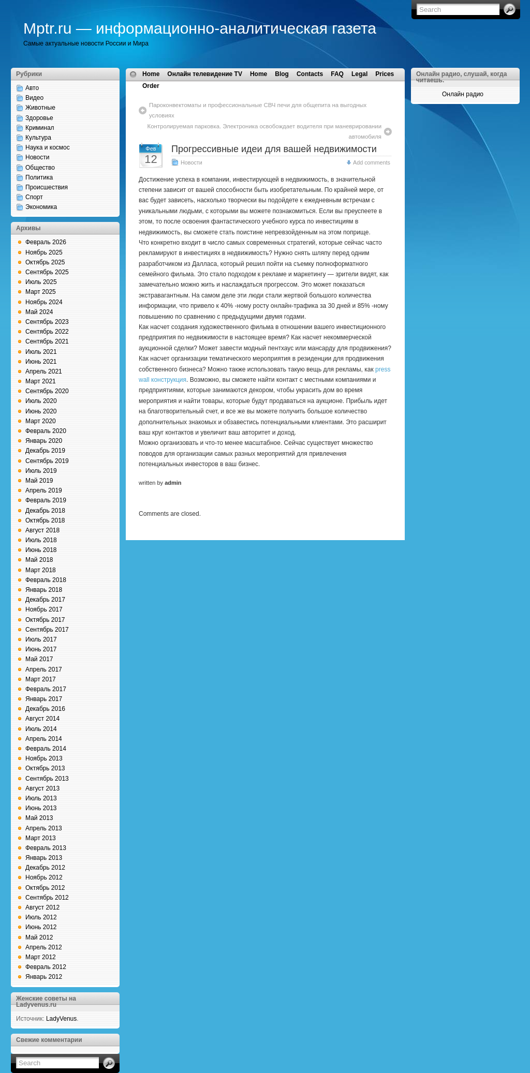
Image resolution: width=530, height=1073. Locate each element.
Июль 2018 (41, 540)
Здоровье (39, 118)
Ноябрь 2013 (44, 758)
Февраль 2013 (45, 848)
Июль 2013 (41, 798)
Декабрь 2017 (45, 599)
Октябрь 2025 (45, 262)
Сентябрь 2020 (47, 391)
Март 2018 (40, 570)
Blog (282, 74)
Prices (384, 74)
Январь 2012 (43, 976)
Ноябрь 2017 (44, 609)
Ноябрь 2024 (44, 302)
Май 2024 (39, 312)
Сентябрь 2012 (47, 897)
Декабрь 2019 (45, 450)
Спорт (34, 197)
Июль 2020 (41, 401)
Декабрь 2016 (45, 708)
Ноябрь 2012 (44, 877)
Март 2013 (40, 838)
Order (150, 86)
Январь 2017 (43, 699)
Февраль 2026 (45, 242)
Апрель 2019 (43, 490)
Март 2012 (40, 957)
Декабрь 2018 (45, 510)
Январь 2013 (43, 857)
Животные (40, 107)
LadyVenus (61, 1018)
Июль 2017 (41, 639)
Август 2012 (42, 907)
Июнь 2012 (41, 927)
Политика (39, 177)
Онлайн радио (462, 94)
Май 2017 (39, 659)
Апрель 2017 (43, 669)
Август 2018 (42, 530)
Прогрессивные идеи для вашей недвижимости (274, 149)
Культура (38, 137)
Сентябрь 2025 (47, 272)
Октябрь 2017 (45, 619)
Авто (32, 88)
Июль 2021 (41, 351)
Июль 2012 (41, 917)
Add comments (371, 162)
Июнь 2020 (41, 411)
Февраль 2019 (45, 500)
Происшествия (46, 187)
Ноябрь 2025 (44, 252)
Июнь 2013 (41, 808)
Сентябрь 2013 (47, 778)
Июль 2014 (41, 729)
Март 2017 (40, 679)
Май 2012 (39, 937)
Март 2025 (40, 291)
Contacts (310, 74)
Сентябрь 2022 (47, 331)
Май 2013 (39, 818)
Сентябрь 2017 (47, 629)
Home (150, 74)
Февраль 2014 (45, 748)
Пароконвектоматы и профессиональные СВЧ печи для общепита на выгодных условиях (257, 110)
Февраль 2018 (45, 580)
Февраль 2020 (45, 431)
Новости (37, 157)
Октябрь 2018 (45, 520)
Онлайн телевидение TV (204, 74)
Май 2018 (39, 559)
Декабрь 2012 (45, 867)
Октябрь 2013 (45, 768)
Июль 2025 (41, 282)
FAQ (337, 74)
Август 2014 (42, 718)
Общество (40, 167)
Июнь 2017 (41, 649)
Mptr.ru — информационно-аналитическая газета (199, 28)
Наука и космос (47, 147)
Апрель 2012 (43, 947)
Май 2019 (39, 480)
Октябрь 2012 (45, 887)
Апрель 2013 (43, 828)
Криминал (39, 127)
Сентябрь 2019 (47, 461)
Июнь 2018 (41, 550)
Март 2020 (40, 421)
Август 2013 (42, 788)
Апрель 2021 (43, 371)
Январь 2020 (43, 440)
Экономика (41, 207)
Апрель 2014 (43, 738)
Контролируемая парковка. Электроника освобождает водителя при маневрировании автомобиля (264, 131)
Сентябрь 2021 (47, 341)
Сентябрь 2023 (47, 321)
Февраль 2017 (45, 689)
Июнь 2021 (41, 361)
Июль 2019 (41, 470)
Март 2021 (40, 381)
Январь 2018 (43, 589)
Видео (34, 97)
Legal (359, 74)
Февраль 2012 (45, 967)
